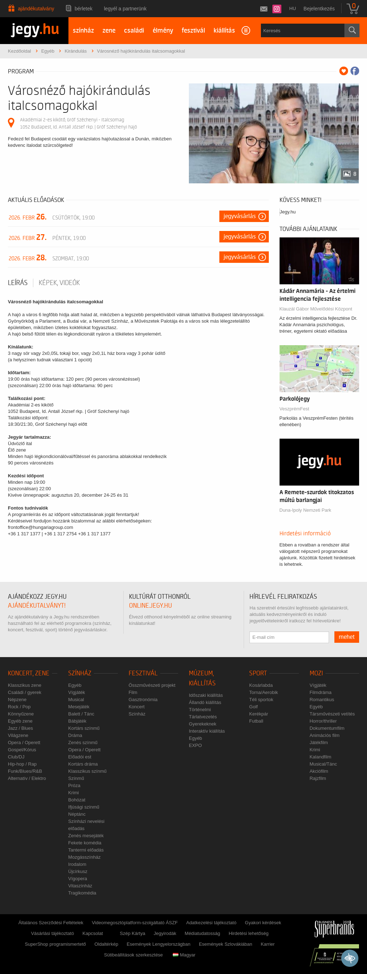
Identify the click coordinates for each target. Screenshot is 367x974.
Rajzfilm (318, 778)
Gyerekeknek (202, 724)
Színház (79, 673)
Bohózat (76, 799)
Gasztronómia (143, 699)
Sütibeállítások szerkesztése (133, 955)
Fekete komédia (84, 842)
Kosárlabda (261, 685)
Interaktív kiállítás (207, 731)
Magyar (184, 955)
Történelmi (200, 709)
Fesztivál (143, 673)
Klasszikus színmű (87, 771)
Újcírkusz (77, 871)
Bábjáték (77, 721)
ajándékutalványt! (37, 605)
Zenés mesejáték (86, 835)
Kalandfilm (321, 757)
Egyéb (74, 685)
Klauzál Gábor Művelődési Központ (316, 309)
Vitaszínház (80, 885)
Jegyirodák (165, 933)
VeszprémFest (294, 408)
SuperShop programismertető (55, 944)
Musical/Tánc (323, 764)
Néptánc (76, 814)
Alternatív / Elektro (27, 778)
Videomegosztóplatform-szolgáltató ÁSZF (135, 922)
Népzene (17, 699)
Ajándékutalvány (36, 8)
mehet (347, 637)
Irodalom (77, 864)
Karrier (268, 944)
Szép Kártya (132, 933)
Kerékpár (258, 714)
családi (134, 30)
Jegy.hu (288, 211)
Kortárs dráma (82, 764)
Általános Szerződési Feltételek (50, 922)
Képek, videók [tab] (59, 283)
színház (83, 30)
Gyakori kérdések (263, 922)
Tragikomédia (82, 893)
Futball (256, 721)
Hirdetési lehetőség (248, 933)
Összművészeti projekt (152, 685)
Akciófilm (319, 771)
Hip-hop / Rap (22, 764)
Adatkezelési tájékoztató (211, 922)
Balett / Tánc (81, 714)
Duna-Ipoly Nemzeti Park (306, 510)
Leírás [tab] (18, 283)
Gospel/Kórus (22, 749)
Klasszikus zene (24, 685)
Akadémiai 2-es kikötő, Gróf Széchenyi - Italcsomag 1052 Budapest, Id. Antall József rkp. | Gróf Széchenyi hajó (78, 123)
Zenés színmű (82, 742)
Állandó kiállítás (205, 702)
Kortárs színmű (83, 728)
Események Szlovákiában (225, 944)
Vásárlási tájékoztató (52, 933)
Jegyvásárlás (240, 216)
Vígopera (77, 878)
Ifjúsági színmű (83, 807)
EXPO (195, 745)
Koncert (137, 706)
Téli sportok (261, 699)
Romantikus (322, 699)
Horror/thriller (323, 721)
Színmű (76, 778)
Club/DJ (16, 757)
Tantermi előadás (86, 850)
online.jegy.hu (150, 605)
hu (292, 8)
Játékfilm (319, 742)
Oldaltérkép (106, 944)
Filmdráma (321, 692)
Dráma (75, 735)
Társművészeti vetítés (332, 714)
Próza (74, 785)
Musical (76, 699)
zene (109, 30)
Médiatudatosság (202, 933)
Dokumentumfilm (327, 728)
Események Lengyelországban (159, 944)
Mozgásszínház (84, 857)
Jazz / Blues (20, 728)
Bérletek (83, 8)
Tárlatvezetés (203, 716)
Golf (253, 706)
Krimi (73, 792)
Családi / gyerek (24, 692)
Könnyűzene (21, 714)
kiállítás (224, 30)
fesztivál (193, 30)
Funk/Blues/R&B (25, 771)
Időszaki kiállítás (206, 695)
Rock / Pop (19, 706)
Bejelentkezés (319, 8)
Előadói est (79, 757)
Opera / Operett (24, 742)
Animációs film (325, 735)
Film (133, 692)
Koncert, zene (28, 673)
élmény (163, 30)
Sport (258, 673)
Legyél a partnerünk (125, 8)
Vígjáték (76, 692)
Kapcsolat (92, 933)
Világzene (18, 735)
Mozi (316, 673)
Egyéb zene (20, 721)
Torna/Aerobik (263, 692)
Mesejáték (78, 706)
